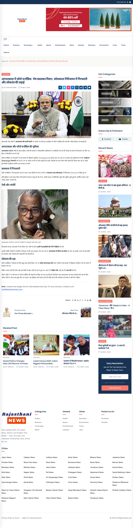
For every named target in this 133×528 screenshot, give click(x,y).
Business (16, 45)
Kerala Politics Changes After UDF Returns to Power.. (16, 362)
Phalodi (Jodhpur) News (121, 495)
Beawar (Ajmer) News (54, 495)
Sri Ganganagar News (54, 482)
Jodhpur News (51, 462)
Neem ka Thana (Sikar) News (11, 496)
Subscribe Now (115, 393)
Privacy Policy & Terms (10, 523)
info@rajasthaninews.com (12, 289)
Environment (103, 45)
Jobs (81, 435)
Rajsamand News (97, 477)
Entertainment (60, 45)
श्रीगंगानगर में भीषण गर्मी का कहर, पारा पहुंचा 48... (112, 272)
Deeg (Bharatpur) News (77, 495)
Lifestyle (81, 45)
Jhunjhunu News (96, 472)
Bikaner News (95, 462)
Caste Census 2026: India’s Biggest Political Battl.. (45, 362)
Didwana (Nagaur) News (9, 504)
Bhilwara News (29, 472)
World (72, 45)
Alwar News (50, 467)
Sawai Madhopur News (121, 477)
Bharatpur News (8, 472)
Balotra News (73, 503)
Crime (115, 45)
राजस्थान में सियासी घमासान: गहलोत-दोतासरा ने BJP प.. (76, 362)
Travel (123, 45)
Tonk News (72, 482)
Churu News (73, 487)
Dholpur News (118, 482)
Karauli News (117, 472)
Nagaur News (29, 477)
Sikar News (6, 482)
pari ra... (11, 367)
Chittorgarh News (53, 487)
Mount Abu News (30, 467)
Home (4, 61)
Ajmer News (73, 462)
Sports (48, 45)
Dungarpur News (96, 503)
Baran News (95, 467)
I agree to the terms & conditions (114, 387)
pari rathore (11, 87)
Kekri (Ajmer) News (31, 503)
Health (39, 45)
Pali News (50, 477)
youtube (106, 144)
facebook (106, 139)
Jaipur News (6, 462)
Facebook (105, 424)
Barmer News (117, 467)
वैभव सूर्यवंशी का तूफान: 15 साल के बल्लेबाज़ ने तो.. (111, 352)
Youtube (104, 427)
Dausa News (95, 482)
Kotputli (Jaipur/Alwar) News (99, 496)
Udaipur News (29, 462)
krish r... (71, 367)
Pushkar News (7, 467)
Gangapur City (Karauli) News (33, 496)
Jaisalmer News (118, 462)
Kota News (6, 477)
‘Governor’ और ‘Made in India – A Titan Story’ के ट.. (114, 312)
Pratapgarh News (75, 477)
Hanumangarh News (10, 487)
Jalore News (51, 472)
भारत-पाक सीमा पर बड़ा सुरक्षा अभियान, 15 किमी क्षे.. (114, 191)
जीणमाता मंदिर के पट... (70, 313)
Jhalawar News (74, 472)
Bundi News (28, 487)
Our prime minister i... (24, 313)
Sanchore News (96, 487)
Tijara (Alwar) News (53, 503)
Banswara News (74, 467)
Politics (6, 45)
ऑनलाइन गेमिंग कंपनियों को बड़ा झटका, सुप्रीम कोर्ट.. (113, 231)
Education (91, 45)
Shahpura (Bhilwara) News (120, 488)
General (6, 52)
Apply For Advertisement (31, 523)
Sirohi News (28, 482)
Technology (28, 45)
